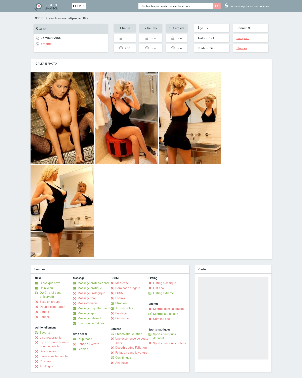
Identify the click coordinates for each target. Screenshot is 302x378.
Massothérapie (88, 303)
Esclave (120, 298)
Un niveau (46, 288)
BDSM (119, 293)
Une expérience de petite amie (131, 340)
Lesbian (83, 349)
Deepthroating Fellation (131, 347)
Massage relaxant (89, 318)
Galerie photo (46, 63)
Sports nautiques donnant (164, 336)
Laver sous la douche (54, 356)
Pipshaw (45, 361)
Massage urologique (91, 293)
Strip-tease (85, 339)
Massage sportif (88, 313)
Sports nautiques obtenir (169, 343)
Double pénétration (52, 307)
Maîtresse (122, 283)
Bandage (121, 313)
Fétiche (45, 317)
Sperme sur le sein (165, 314)
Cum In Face (161, 319)
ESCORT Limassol (45, 18)
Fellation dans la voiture (131, 352)
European (242, 38)
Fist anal (159, 288)
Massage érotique (90, 288)
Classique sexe (50, 283)
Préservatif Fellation (128, 334)
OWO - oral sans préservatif (50, 295)
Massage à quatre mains (94, 308)
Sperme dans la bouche (168, 309)
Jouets (44, 312)
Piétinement (123, 318)
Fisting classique (164, 283)
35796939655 (51, 38)
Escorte (45, 332)
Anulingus (46, 366)
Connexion (247, 5)
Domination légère (127, 288)
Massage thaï (87, 298)
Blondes (241, 48)
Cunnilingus (123, 357)
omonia (61, 18)
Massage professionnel (93, 283)
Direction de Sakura (91, 323)
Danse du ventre (88, 344)
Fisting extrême (163, 293)
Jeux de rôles (124, 308)
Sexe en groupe (50, 302)
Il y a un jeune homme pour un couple (54, 344)
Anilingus (121, 363)
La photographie (50, 337)
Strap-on (121, 303)
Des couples (48, 351)
